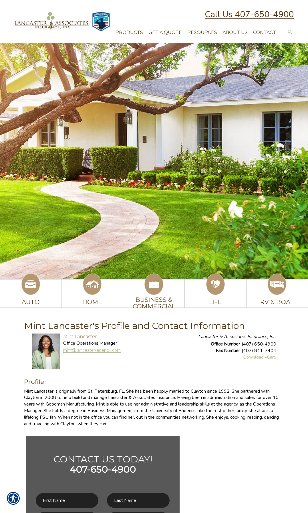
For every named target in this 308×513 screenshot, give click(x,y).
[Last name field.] (138, 500)
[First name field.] (67, 500)
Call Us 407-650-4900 (249, 14)
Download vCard (259, 357)
